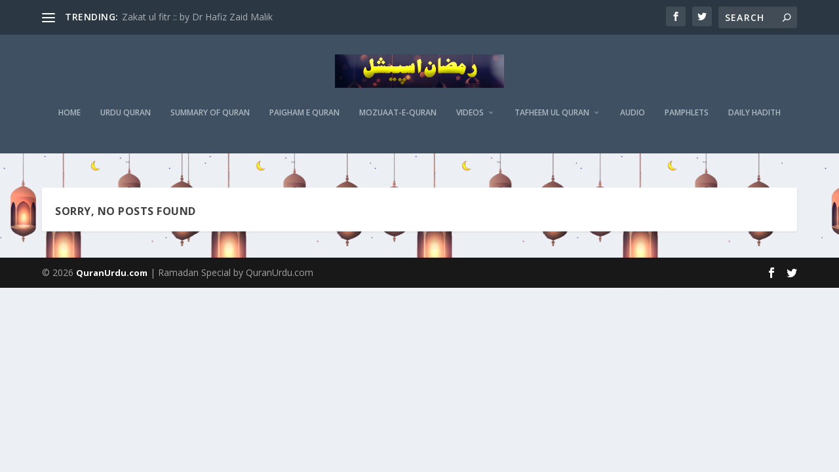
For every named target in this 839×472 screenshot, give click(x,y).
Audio (632, 121)
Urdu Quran (125, 121)
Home (69, 121)
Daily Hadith (754, 121)
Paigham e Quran (304, 121)
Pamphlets (687, 121)
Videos (470, 121)
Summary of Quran (210, 121)
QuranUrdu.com (111, 273)
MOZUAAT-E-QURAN (398, 121)
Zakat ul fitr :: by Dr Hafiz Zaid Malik (197, 16)
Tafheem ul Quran (552, 121)
